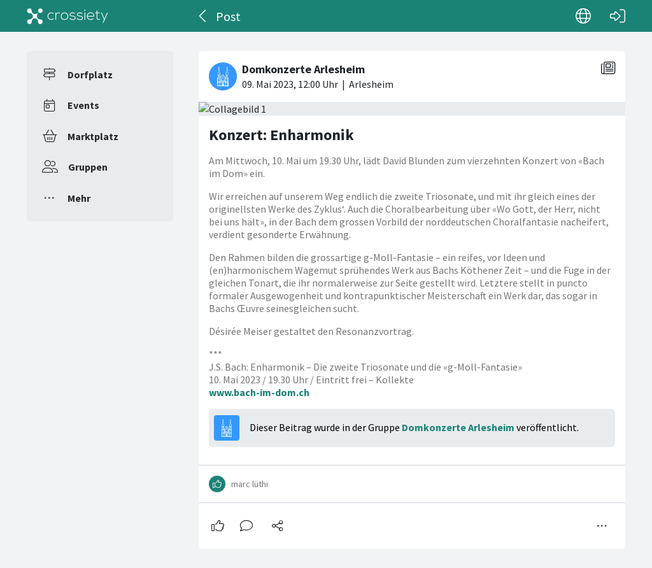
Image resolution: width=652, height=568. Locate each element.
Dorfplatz (90, 74)
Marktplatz (92, 136)
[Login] (617, 16)
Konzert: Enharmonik (281, 135)
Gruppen (88, 166)
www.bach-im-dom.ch (259, 392)
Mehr (78, 198)
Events (83, 105)
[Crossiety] (67, 16)
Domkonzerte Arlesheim (458, 427)
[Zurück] (203, 16)
